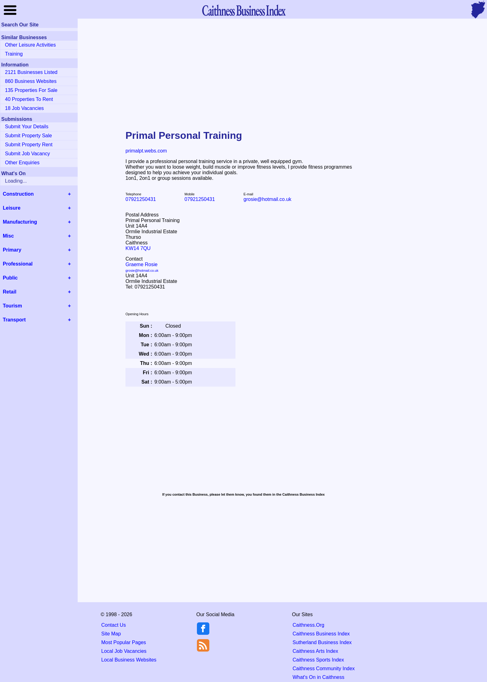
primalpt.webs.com (146, 150)
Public (10, 277)
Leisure (11, 208)
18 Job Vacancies (24, 108)
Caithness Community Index (324, 668)
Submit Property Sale (28, 135)
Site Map (111, 633)
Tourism (12, 305)
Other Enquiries (22, 162)
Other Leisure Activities (30, 45)
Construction (18, 194)
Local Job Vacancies (124, 651)
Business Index (243, 10)
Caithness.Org (308, 625)
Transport (14, 319)
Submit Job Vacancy (27, 153)
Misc (8, 236)
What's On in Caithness (318, 677)
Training (14, 54)
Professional (18, 263)
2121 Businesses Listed (31, 72)
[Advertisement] (243, 69)
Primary (12, 249)
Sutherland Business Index (322, 642)
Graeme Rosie (141, 267)
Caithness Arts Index (315, 651)
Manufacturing (20, 222)
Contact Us (113, 625)
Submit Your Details (26, 126)
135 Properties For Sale (31, 90)
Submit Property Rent (28, 144)
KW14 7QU (138, 248)
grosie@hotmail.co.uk (267, 199)
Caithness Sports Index (318, 659)
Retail (9, 291)
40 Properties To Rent (29, 99)
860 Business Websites (31, 81)
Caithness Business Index (321, 633)
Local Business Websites (129, 659)
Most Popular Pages (123, 642)
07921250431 (140, 199)
